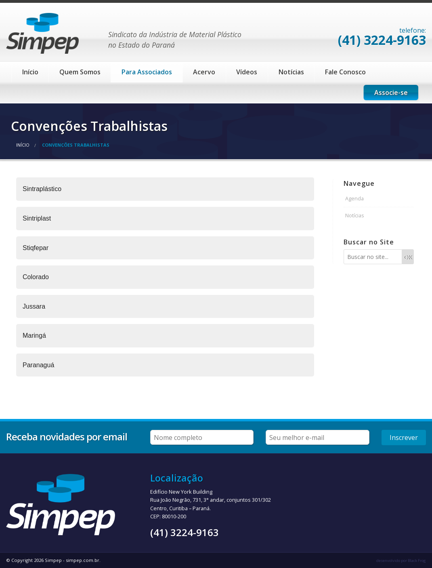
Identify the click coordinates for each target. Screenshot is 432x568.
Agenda (354, 198)
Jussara (34, 306)
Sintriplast (37, 218)
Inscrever (404, 437)
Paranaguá (38, 365)
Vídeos (246, 71)
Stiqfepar (35, 247)
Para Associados (147, 71)
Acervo (204, 71)
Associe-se (391, 92)
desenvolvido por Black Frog (401, 560)
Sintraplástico (42, 188)
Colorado (36, 276)
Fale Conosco (345, 71)
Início (30, 71)
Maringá (34, 335)
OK (408, 257)
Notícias (291, 71)
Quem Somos (80, 71)
